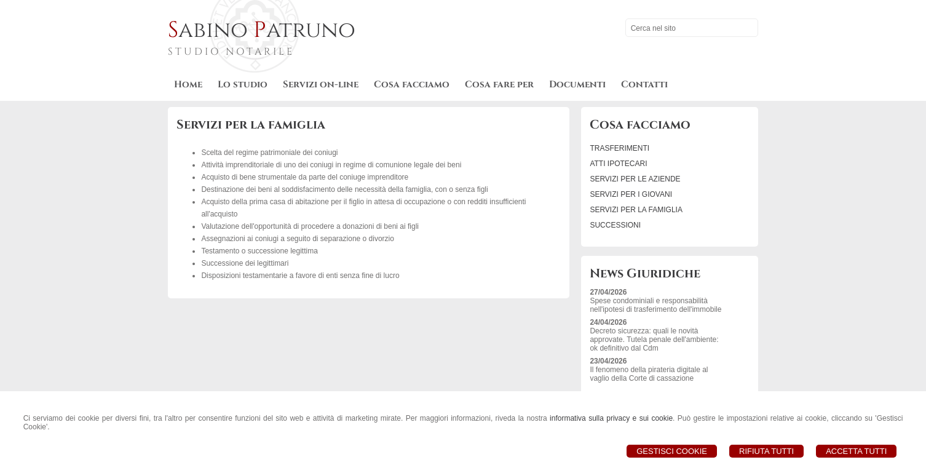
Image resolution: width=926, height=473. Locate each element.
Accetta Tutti (856, 451)
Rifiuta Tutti (766, 451)
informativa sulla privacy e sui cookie (611, 418)
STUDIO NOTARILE (231, 51)
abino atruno (261, 30)
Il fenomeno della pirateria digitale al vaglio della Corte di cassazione (649, 374)
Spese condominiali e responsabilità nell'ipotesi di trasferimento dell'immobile (655, 305)
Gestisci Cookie (671, 451)
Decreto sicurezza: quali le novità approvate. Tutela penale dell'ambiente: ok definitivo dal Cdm (654, 339)
